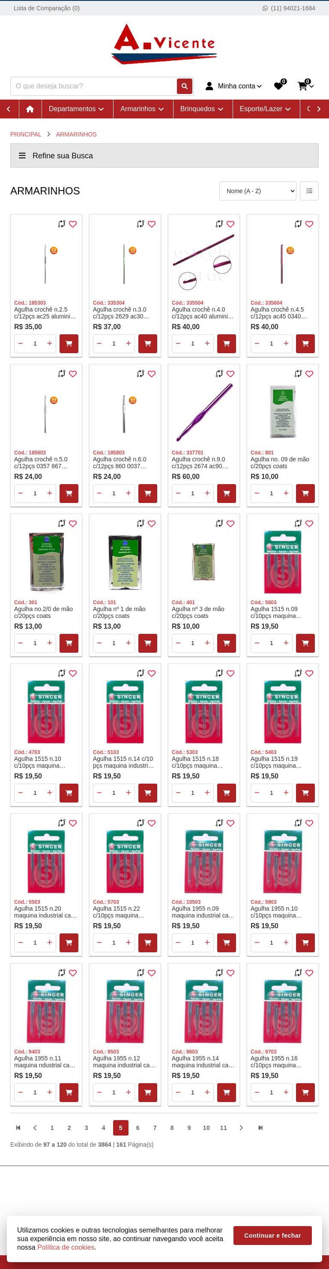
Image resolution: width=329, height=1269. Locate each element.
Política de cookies (65, 1247)
